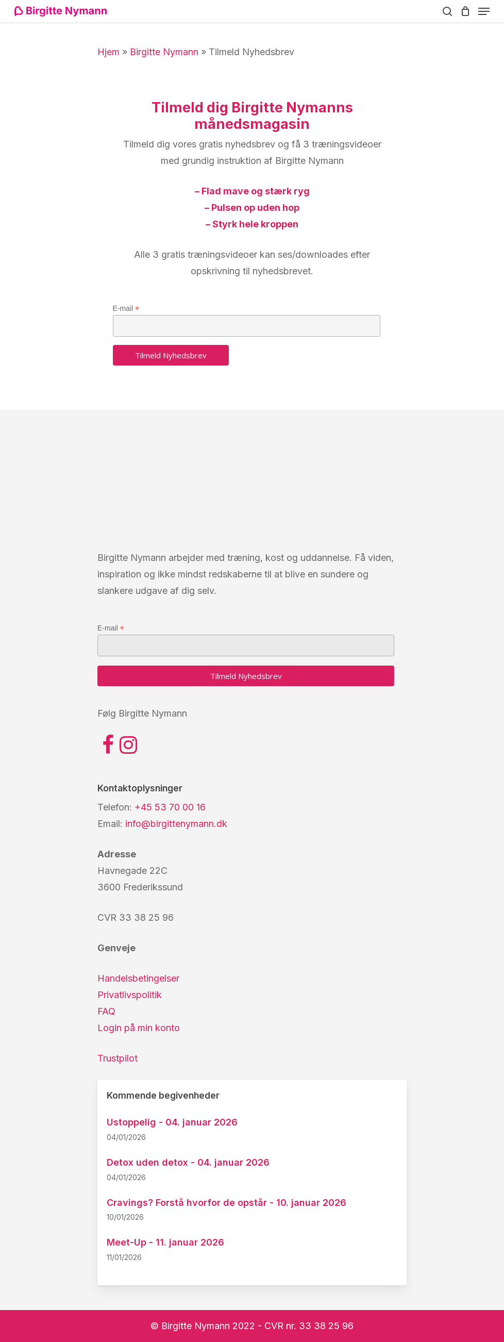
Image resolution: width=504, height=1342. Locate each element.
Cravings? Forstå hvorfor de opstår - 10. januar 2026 (226, 1202)
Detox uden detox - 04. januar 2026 (188, 1162)
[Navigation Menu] (484, 11)
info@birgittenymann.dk (176, 823)
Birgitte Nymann (164, 51)
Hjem (108, 51)
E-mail (126, 308)
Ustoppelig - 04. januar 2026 (172, 1122)
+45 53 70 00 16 (170, 807)
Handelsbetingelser (138, 978)
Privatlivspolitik (129, 994)
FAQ (106, 1011)
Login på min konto (138, 1027)
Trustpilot (117, 1058)
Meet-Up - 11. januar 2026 (165, 1242)
